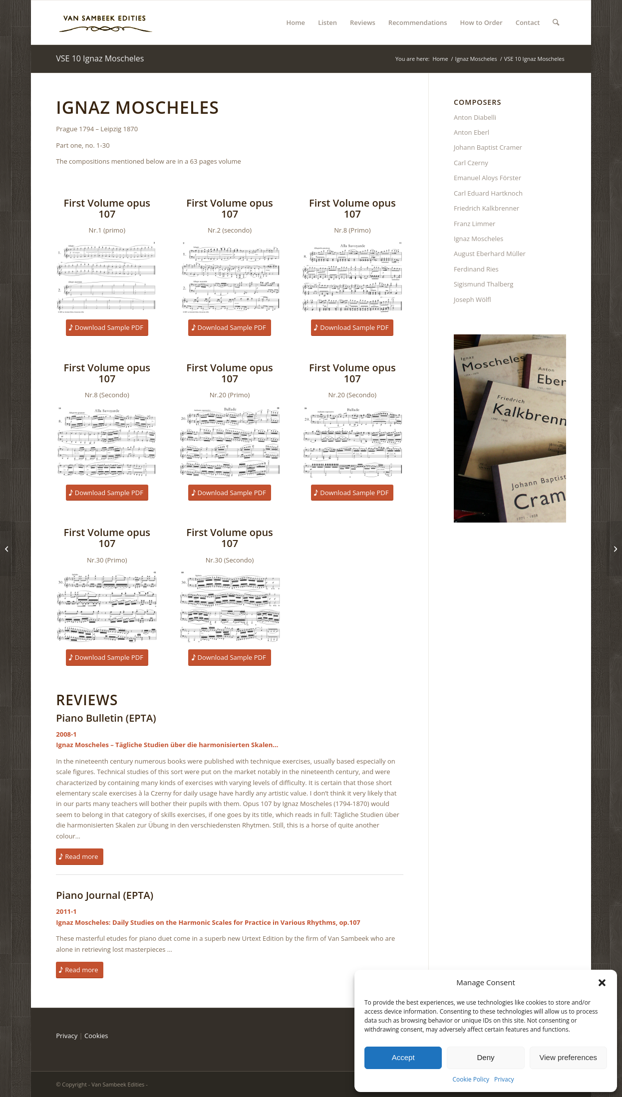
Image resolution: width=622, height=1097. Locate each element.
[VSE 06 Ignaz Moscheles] (7, 548)
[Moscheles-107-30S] (230, 607)
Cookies (96, 1035)
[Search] (556, 22)
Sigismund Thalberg (484, 283)
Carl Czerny (471, 162)
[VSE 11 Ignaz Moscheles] (614, 548)
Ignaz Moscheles (478, 238)
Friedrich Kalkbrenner (486, 208)
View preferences (569, 1057)
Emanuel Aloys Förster (487, 177)
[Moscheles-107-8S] (107, 442)
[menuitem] (296, 22)
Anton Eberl (471, 132)
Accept (403, 1057)
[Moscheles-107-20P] (230, 442)
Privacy (504, 1079)
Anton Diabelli (475, 117)
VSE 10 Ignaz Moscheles (100, 58)
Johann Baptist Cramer (488, 147)
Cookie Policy (470, 1079)
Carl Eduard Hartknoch (488, 193)
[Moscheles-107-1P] (107, 277)
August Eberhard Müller (490, 253)
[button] (602, 983)
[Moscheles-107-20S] (352, 442)
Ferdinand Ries (476, 269)
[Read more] (79, 856)
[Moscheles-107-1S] (230, 277)
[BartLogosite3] (106, 22)
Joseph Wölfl (472, 299)
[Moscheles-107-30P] (107, 607)
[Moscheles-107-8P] (352, 277)
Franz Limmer (474, 223)
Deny (485, 1057)
